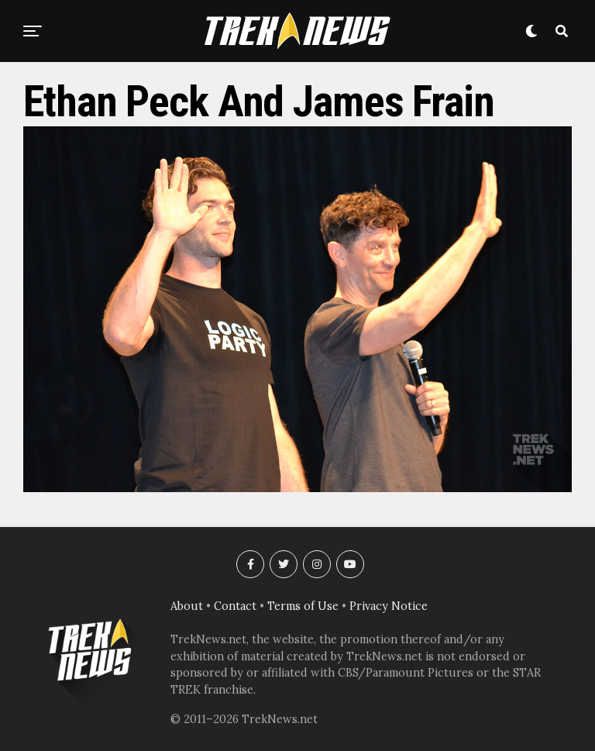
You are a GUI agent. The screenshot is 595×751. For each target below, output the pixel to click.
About (186, 606)
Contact (235, 606)
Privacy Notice (388, 606)
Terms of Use (303, 606)
